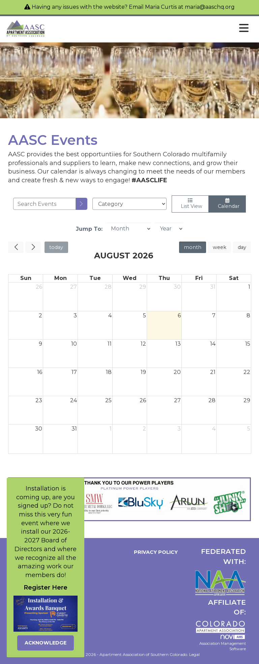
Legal (194, 654)
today (56, 247)
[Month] (128, 229)
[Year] (168, 229)
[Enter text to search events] (44, 204)
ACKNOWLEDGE (45, 643)
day (242, 247)
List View (190, 203)
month (192, 247)
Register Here (45, 587)
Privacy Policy (154, 552)
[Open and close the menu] (149, 28)
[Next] (33, 247)
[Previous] (16, 247)
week (219, 247)
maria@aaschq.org (210, 7)
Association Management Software (222, 643)
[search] (81, 204)
